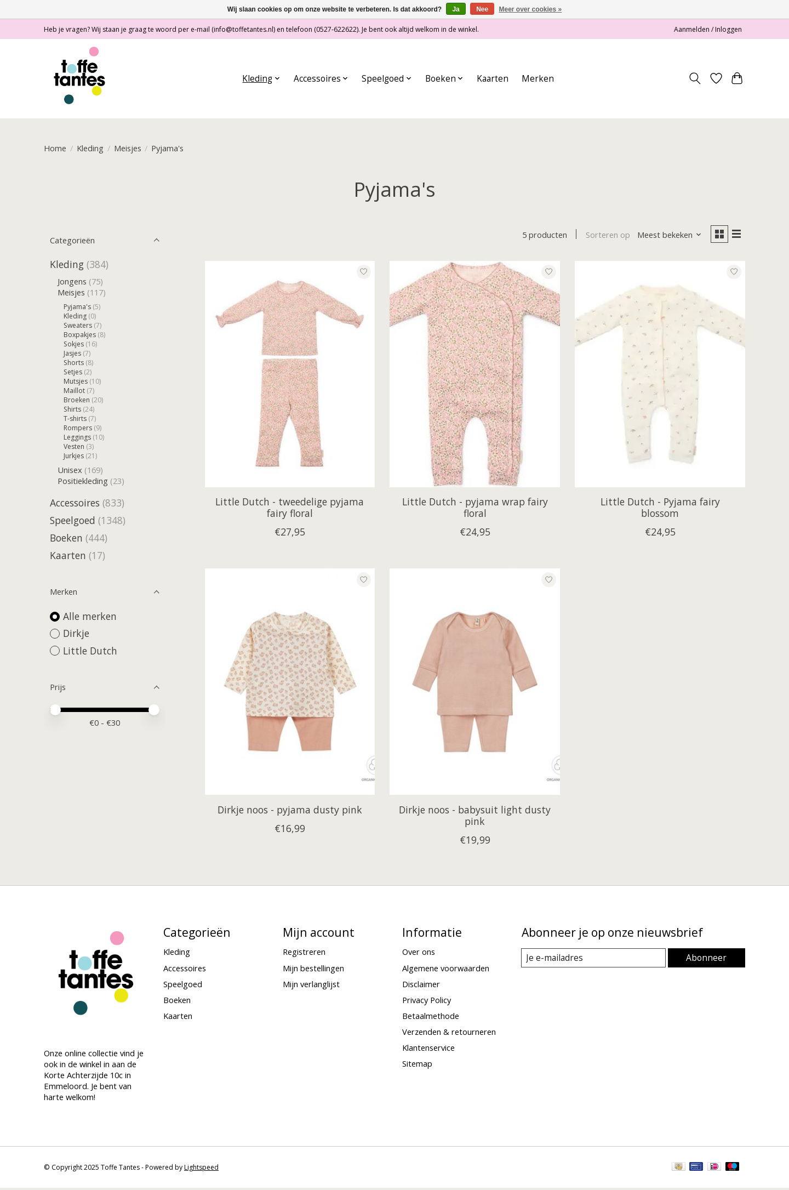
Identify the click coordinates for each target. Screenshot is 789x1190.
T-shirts (75, 418)
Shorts (74, 362)
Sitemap (417, 1065)
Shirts (72, 409)
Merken (538, 78)
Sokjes (74, 344)
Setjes (73, 372)
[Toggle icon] (695, 78)
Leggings (77, 437)
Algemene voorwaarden (445, 969)
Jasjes (72, 353)
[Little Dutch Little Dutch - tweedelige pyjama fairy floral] (290, 376)
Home (55, 148)
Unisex (70, 469)
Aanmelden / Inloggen (708, 29)
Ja (455, 9)
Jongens (72, 281)
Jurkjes (74, 455)
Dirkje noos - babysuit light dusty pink (475, 817)
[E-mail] (594, 960)
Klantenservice (428, 1049)
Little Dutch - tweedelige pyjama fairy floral (289, 509)
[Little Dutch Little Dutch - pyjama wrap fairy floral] (474, 376)
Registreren (304, 953)
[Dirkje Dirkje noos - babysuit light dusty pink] (474, 683)
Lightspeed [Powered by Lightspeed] (201, 1169)
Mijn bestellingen (313, 969)
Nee (482, 9)
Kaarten (492, 78)
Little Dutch (90, 650)
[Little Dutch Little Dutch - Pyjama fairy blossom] (660, 376)
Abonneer (707, 959)
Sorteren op (604, 235)
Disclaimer (421, 985)
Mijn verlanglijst (311, 985)
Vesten (74, 446)
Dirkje (76, 633)
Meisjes (127, 148)
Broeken (77, 400)
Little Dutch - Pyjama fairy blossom (660, 509)
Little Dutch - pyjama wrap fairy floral (475, 509)
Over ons (418, 953)
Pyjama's (77, 306)
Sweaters (78, 325)
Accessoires (75, 502)
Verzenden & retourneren (449, 1033)
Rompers (78, 427)
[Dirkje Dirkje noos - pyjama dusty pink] (290, 683)
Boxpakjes (80, 334)
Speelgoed (72, 520)
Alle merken (90, 616)
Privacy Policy (426, 1001)
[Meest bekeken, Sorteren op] (666, 235)
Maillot (74, 390)
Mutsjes (76, 381)
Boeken (66, 537)
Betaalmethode (430, 1017)
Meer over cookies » (530, 9)
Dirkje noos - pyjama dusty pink (290, 811)
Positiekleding (83, 480)
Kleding (90, 148)
